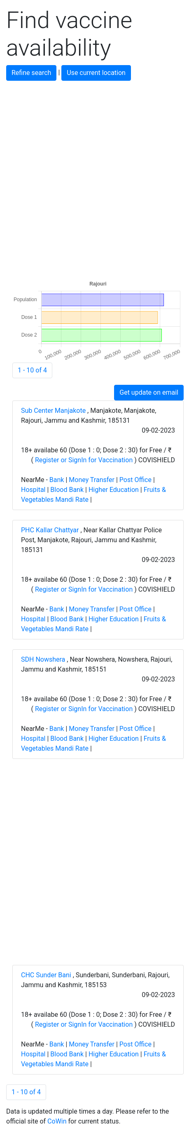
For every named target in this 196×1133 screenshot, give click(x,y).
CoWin (56, 1121)
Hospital (33, 490)
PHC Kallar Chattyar (50, 530)
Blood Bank (67, 490)
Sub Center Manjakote (54, 410)
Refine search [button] (31, 73)
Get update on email (148, 392)
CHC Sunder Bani (47, 975)
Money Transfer (91, 480)
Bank (56, 480)
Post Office (135, 480)
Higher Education (114, 490)
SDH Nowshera (44, 659)
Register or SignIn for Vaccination (83, 460)
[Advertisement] (98, 179)
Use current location (96, 73)
